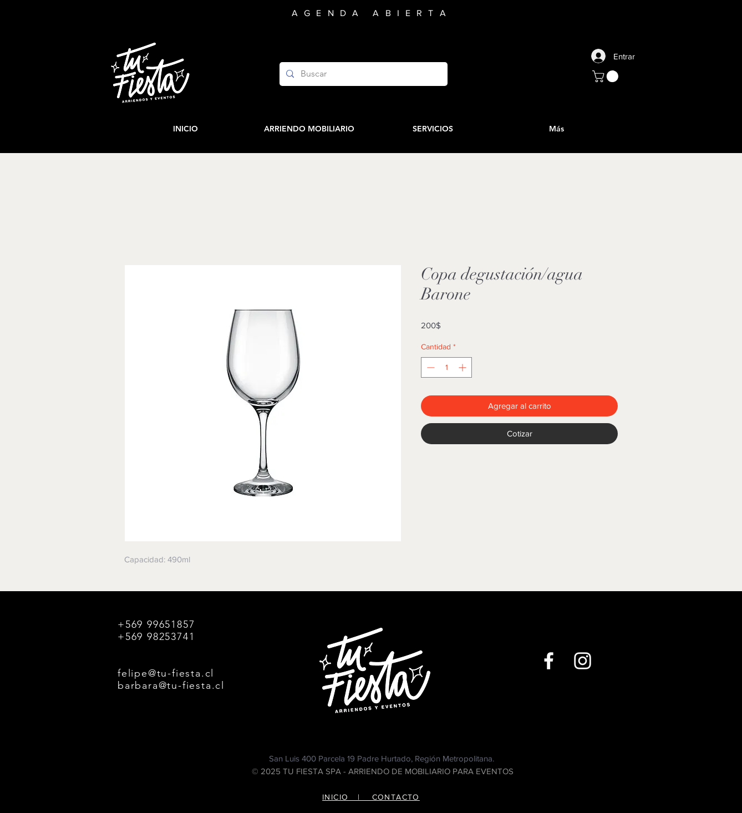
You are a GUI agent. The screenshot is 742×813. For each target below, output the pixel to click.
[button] (606, 76)
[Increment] (463, 367)
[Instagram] (582, 660)
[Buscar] (362, 74)
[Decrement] (429, 367)
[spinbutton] (446, 367)
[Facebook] (548, 660)
